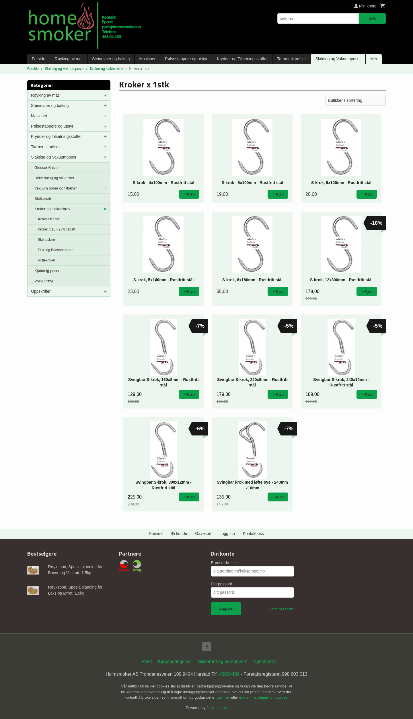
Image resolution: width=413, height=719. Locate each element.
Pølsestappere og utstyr (186, 58)
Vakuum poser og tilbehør (55, 188)
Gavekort (203, 533)
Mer (373, 58)
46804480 (229, 674)
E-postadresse (224, 562)
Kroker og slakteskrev (52, 209)
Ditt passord (221, 584)
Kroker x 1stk (49, 219)
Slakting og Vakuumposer (338, 58)
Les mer (224, 697)
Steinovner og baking (111, 58)
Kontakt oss (253, 533)
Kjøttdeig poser (46, 271)
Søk (372, 18)
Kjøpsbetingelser (175, 661)
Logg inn (227, 533)
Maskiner (147, 58)
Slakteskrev (47, 240)
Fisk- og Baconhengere (55, 250)
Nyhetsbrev (265, 661)
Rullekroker (46, 260)
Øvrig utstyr (43, 281)
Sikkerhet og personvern (223, 661)
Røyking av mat (69, 58)
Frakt (146, 661)
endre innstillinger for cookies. (264, 697)
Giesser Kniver (46, 167)
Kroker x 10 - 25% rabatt (56, 229)
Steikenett (42, 198)
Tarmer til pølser (291, 58)
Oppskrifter (40, 291)
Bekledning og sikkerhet (54, 178)
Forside (38, 58)
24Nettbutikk (216, 708)
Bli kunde (179, 533)
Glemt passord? (281, 609)
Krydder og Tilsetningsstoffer (242, 58)
